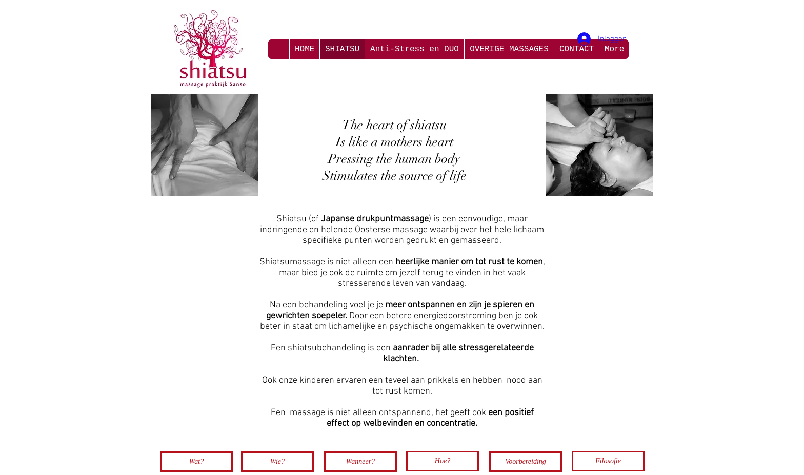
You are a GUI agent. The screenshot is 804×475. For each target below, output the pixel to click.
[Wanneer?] (360, 461)
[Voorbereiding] (525, 461)
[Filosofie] (608, 461)
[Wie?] (277, 461)
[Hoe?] (442, 461)
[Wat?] (196, 461)
